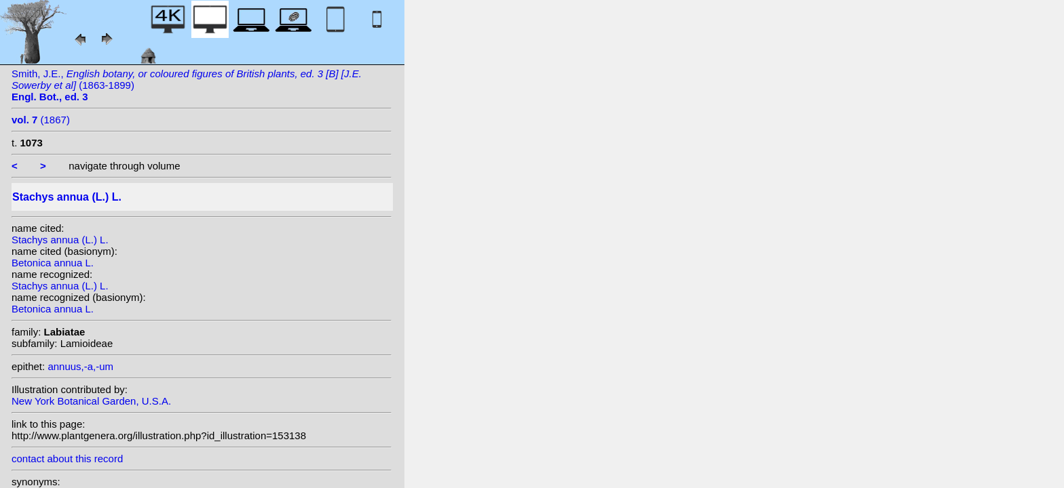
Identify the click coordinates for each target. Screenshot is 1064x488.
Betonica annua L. (53, 262)
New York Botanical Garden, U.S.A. (91, 401)
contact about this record (67, 458)
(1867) (41, 119)
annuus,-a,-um (80, 366)
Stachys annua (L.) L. (60, 239)
